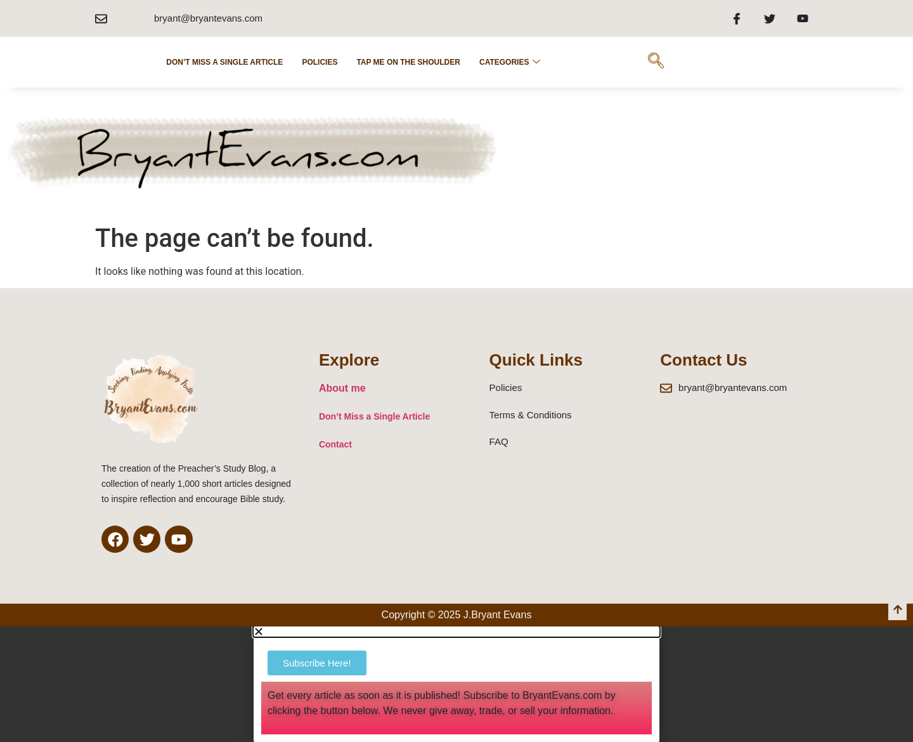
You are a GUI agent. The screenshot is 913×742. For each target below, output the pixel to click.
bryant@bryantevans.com (208, 18)
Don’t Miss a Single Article (224, 62)
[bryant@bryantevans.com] (101, 19)
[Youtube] (803, 18)
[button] (456, 631)
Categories (509, 62)
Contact (335, 444)
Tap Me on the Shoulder (408, 62)
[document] (456, 683)
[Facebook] (737, 18)
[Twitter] (770, 18)
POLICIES (319, 62)
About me (342, 388)
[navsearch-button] (655, 62)
